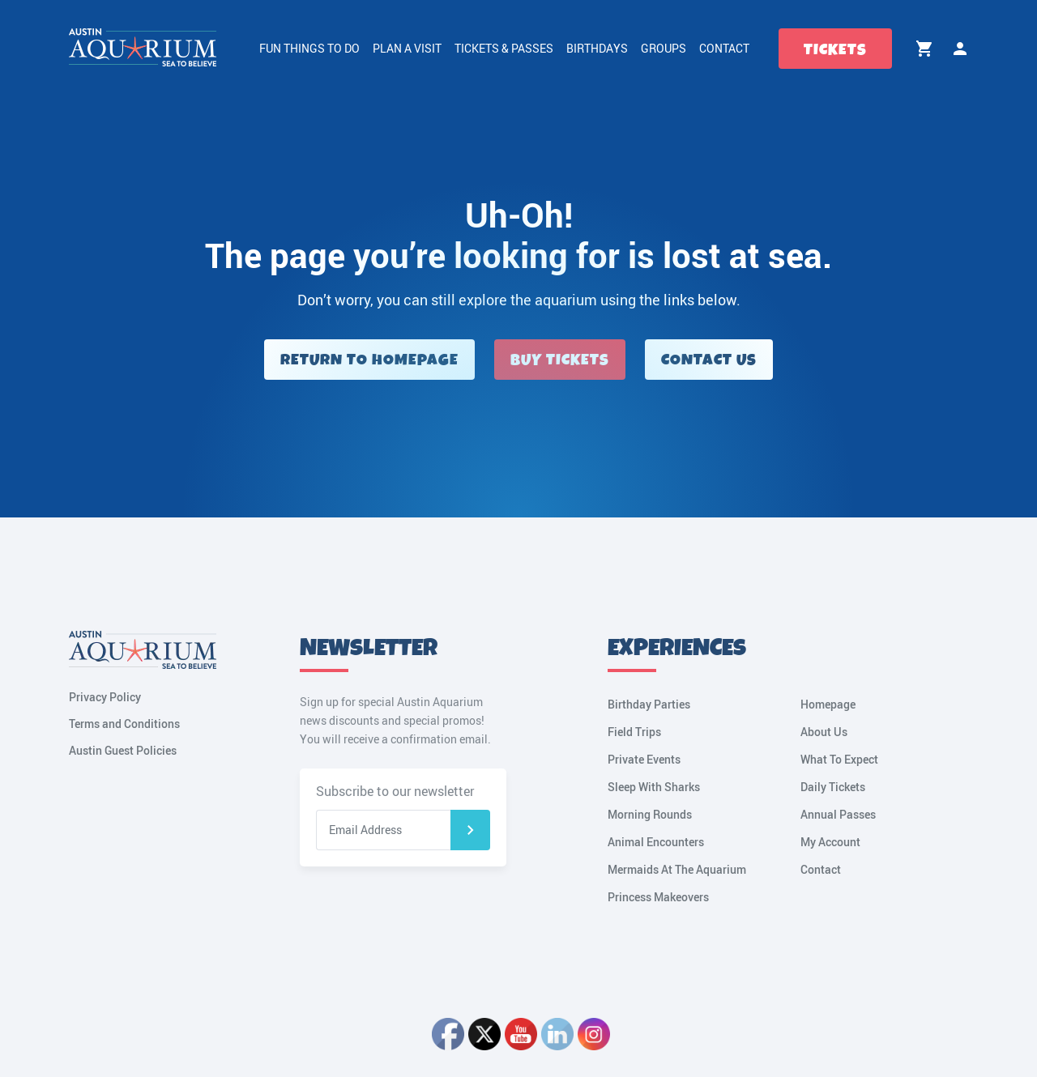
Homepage (828, 704)
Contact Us (709, 360)
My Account (960, 48)
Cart (924, 48)
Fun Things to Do (309, 48)
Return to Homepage (369, 360)
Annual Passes (838, 814)
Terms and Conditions (124, 723)
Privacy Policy (105, 697)
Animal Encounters (656, 841)
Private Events (644, 759)
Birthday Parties (649, 704)
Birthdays (597, 48)
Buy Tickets (559, 360)
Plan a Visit (407, 48)
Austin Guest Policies (123, 750)
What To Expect (839, 759)
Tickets (835, 50)
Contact (724, 48)
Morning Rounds (650, 814)
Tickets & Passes (503, 48)
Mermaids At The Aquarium (677, 869)
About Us (823, 731)
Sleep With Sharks (654, 786)
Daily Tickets (832, 786)
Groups (663, 48)
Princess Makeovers (658, 897)
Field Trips (634, 731)
